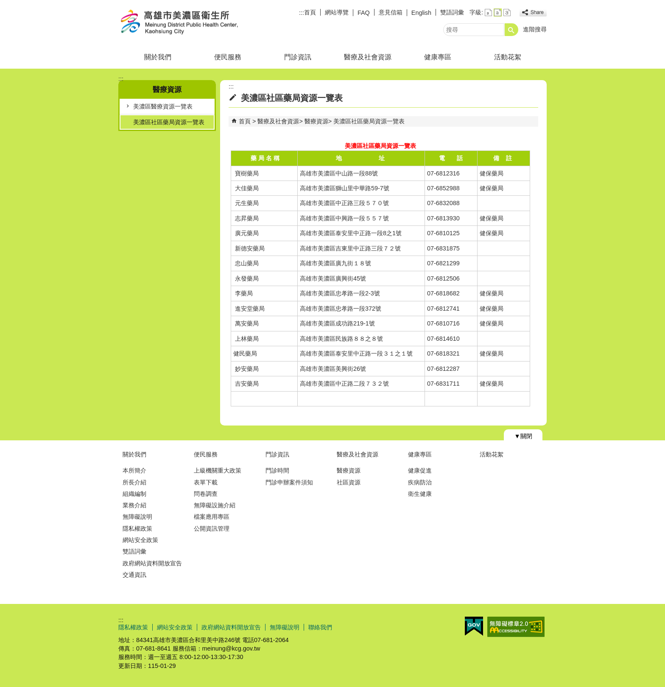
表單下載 (206, 482)
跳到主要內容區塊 (4, 4)
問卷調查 (206, 493)
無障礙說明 (137, 516)
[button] (511, 29)
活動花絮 (507, 57)
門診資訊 (297, 57)
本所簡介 (134, 470)
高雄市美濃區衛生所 (190, 22)
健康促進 (420, 470)
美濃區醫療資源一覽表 (163, 106)
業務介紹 (134, 505)
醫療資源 (316, 121)
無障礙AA (516, 627)
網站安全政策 (140, 540)
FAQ (364, 12)
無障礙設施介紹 (214, 505)
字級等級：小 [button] (488, 12)
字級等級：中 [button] (498, 12)
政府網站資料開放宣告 (152, 563)
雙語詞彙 (452, 12)
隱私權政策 (137, 528)
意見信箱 (390, 12)
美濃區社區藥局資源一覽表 (168, 122)
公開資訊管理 (211, 528)
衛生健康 (420, 493)
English (421, 12)
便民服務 (227, 57)
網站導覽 (337, 12)
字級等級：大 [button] (507, 12)
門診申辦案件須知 (289, 482)
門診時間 (277, 470)
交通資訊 (134, 574)
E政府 (474, 626)
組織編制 (134, 493)
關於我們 (157, 57)
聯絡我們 (320, 627)
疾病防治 (420, 482)
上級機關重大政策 (217, 470)
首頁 (310, 12)
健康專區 (437, 57)
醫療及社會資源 (367, 57)
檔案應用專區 (211, 516)
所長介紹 (134, 482)
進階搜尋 (535, 29)
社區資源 (348, 482)
